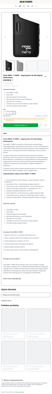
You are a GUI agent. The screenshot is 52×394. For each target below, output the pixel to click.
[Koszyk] (28, 6)
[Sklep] (20, 6)
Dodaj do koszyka (20, 125)
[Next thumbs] (47, 66)
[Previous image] (5, 37)
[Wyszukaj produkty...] (15, 6)
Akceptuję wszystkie (7, 389)
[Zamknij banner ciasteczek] (50, 380)
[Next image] (47, 37)
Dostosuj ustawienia (19, 389)
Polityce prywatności (19, 392)
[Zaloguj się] (32, 6)
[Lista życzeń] (24, 6)
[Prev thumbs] (4, 66)
